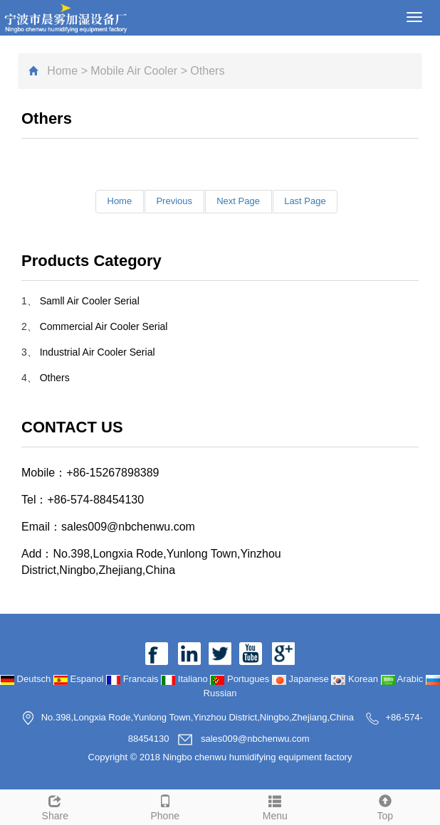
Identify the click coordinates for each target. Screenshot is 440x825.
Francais (133, 679)
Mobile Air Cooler (133, 71)
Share (55, 805)
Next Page (238, 201)
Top (385, 805)
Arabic (403, 679)
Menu (275, 805)
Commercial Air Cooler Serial (104, 326)
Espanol (79, 679)
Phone (165, 805)
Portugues (241, 679)
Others (55, 377)
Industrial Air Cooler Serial (97, 352)
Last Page (305, 201)
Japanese (302, 679)
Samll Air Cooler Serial (90, 301)
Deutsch (26, 679)
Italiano (185, 679)
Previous (174, 201)
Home (62, 71)
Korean (355, 679)
